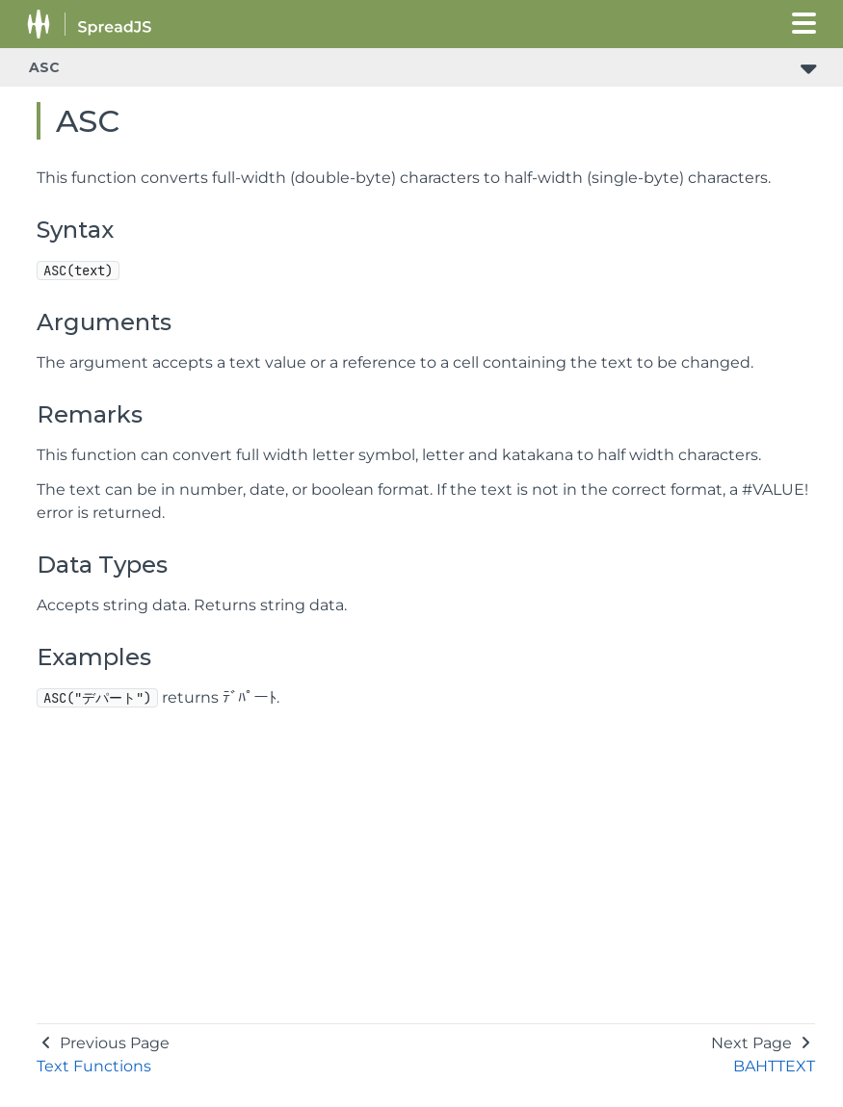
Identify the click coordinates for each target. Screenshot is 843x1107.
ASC (44, 67)
